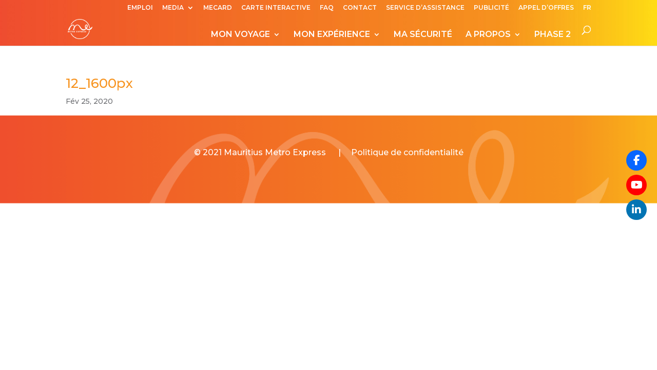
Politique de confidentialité (407, 152)
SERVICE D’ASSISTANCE (425, 8)
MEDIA (173, 8)
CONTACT (360, 8)
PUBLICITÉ (491, 8)
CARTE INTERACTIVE (276, 8)
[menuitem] (587, 10)
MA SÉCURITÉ (423, 35)
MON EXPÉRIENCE (332, 35)
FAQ (327, 8)
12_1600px (99, 83)
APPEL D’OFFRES (546, 8)
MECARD (217, 8)
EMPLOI (140, 8)
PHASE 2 (552, 35)
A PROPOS (488, 35)
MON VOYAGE (240, 35)
